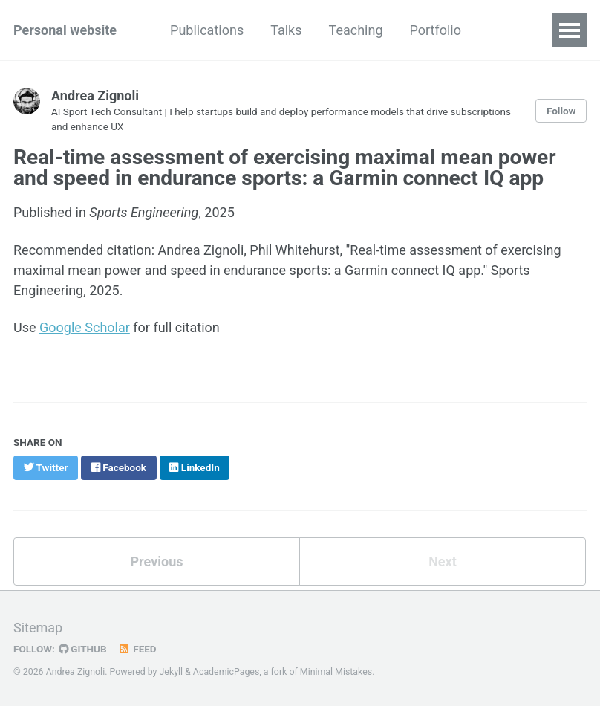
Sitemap (37, 627)
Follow (561, 111)
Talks (285, 30)
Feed (137, 649)
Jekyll (171, 672)
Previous (157, 561)
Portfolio (434, 30)
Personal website (65, 30)
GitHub (83, 649)
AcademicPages (226, 672)
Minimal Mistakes (336, 672)
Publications (207, 30)
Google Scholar (84, 327)
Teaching (356, 30)
